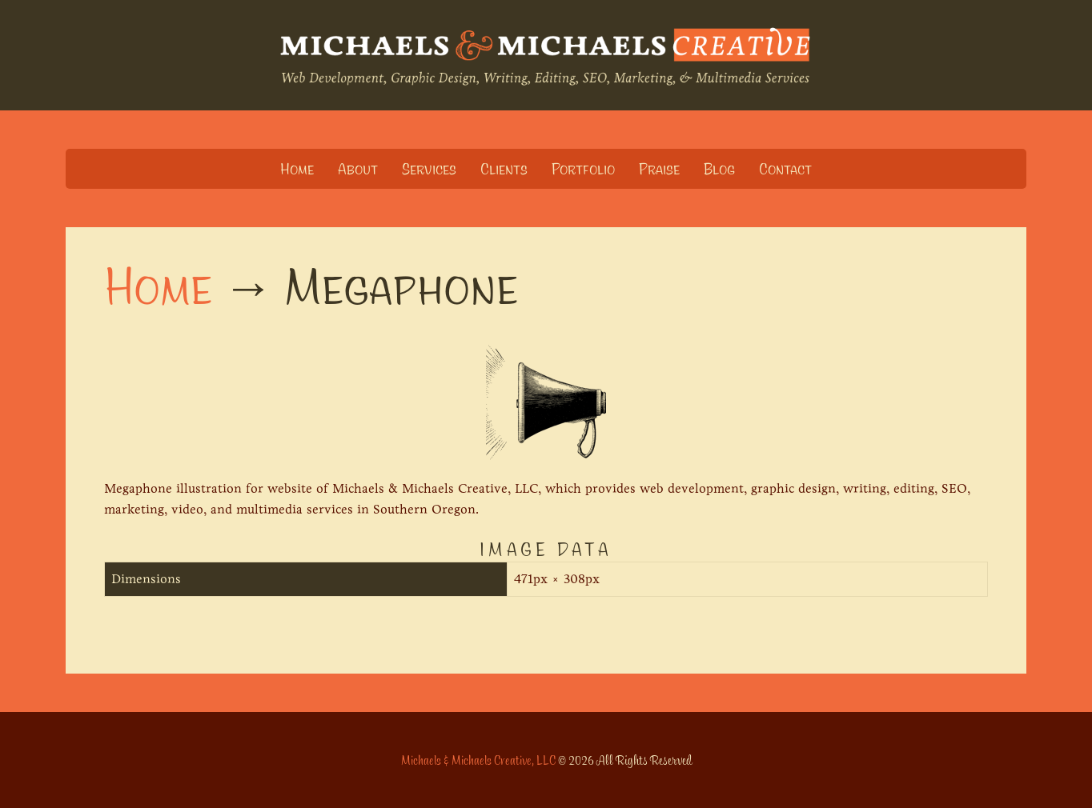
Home (297, 169)
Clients (504, 169)
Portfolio (583, 169)
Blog (719, 169)
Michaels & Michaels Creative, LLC (478, 760)
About (358, 169)
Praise (659, 169)
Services (429, 169)
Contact (785, 169)
